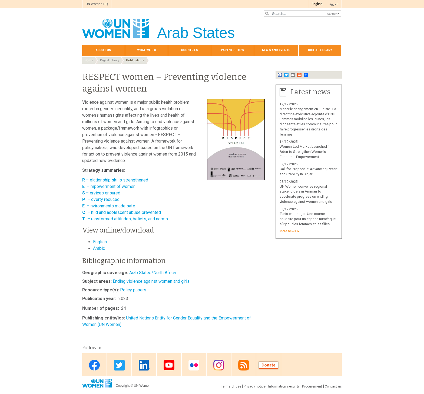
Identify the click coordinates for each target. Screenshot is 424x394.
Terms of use (231, 386)
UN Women (142, 386)
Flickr (194, 365)
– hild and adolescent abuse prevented (124, 212)
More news (288, 231)
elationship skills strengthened (119, 180)
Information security (284, 386)
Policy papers (133, 289)
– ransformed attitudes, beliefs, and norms (127, 218)
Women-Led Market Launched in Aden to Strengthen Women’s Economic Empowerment (305, 151)
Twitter (119, 365)
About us (103, 50)
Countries (189, 50)
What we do (146, 50)
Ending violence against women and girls (151, 281)
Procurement (312, 386)
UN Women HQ (97, 4)
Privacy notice (255, 386)
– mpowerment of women (111, 186)
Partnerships (232, 50)
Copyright (123, 386)
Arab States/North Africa (152, 272)
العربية (333, 4)
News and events (276, 50)
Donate (268, 365)
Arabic (99, 248)
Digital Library (109, 60)
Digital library (320, 50)
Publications (135, 60)
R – (86, 180)
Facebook (94, 365)
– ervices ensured (101, 193)
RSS (243, 365)
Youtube (169, 365)
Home (88, 60)
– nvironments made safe (111, 205)
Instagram (219, 365)
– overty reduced (103, 199)
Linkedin (144, 365)
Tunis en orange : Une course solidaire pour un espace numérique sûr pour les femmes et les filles (308, 219)
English (317, 4)
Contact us (333, 386)
